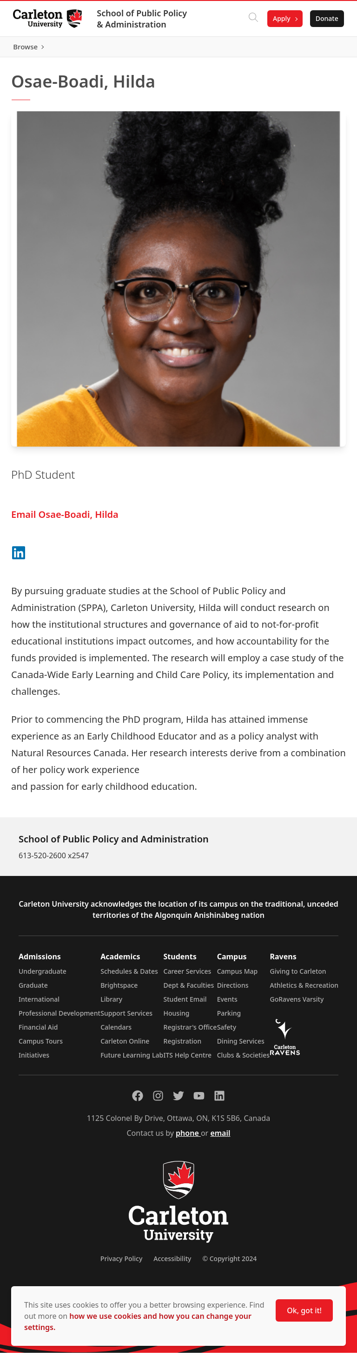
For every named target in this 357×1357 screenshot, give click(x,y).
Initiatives (34, 1059)
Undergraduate (42, 975)
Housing (177, 1017)
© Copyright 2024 (229, 1262)
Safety (227, 1031)
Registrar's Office (190, 1031)
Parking (229, 1017)
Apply (280, 18)
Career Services (188, 975)
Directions (233, 989)
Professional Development (59, 1017)
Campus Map (237, 975)
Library (111, 1003)
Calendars (116, 1031)
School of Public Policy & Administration (144, 18)
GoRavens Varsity (297, 1003)
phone (188, 1137)
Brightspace (119, 989)
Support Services (126, 1017)
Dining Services (240, 1045)
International (39, 1003)
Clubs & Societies (243, 1059)
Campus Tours (41, 1045)
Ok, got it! (304, 1310)
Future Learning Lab (131, 1059)
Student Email (185, 1003)
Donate (325, 18)
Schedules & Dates (129, 975)
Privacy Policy (121, 1262)
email (220, 1137)
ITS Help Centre (188, 1059)
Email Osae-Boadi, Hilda (65, 518)
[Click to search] (251, 18)
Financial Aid (38, 1031)
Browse (324, 49)
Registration (183, 1045)
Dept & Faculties (189, 989)
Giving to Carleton (298, 975)
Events (227, 1003)
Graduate (33, 989)
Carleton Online (124, 1045)
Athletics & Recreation (304, 989)
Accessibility (172, 1262)
